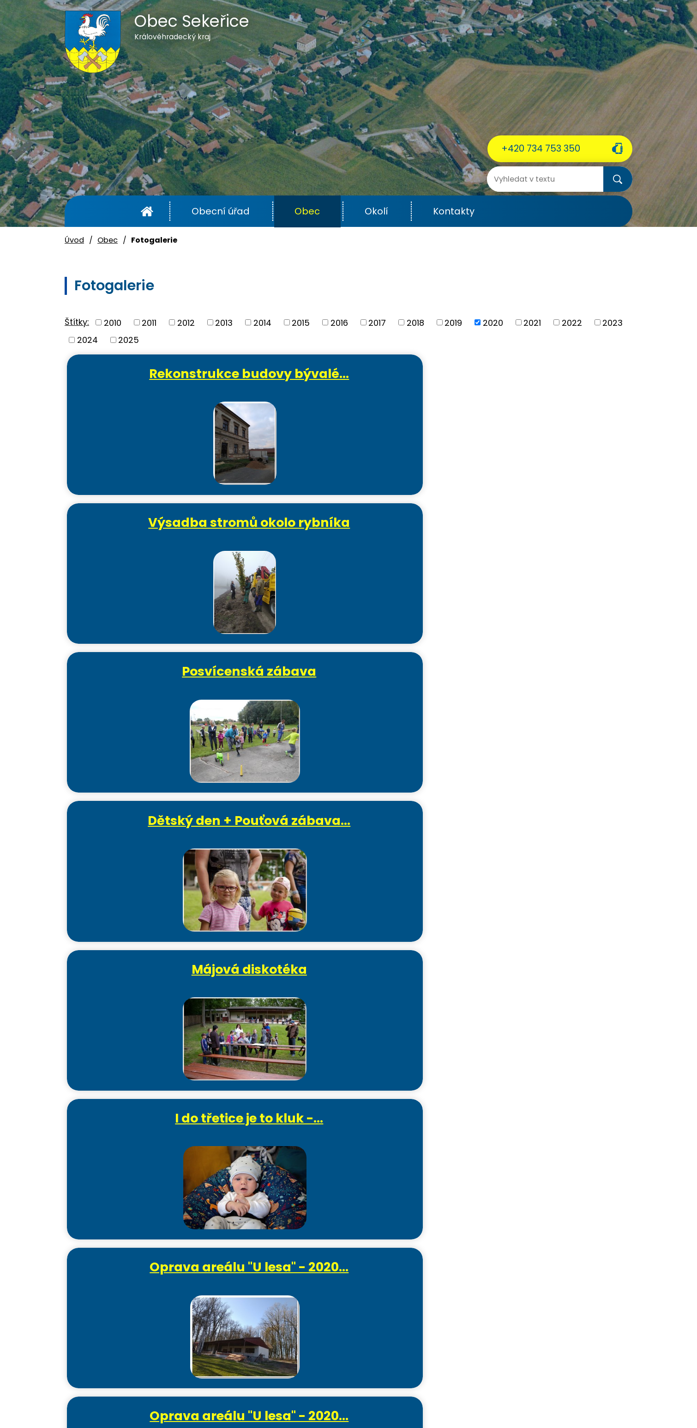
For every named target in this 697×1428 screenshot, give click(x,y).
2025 (128, 340)
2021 (532, 322)
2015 (301, 322)
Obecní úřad (221, 211)
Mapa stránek (551, 1399)
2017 (377, 322)
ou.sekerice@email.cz (108, 1355)
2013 (224, 322)
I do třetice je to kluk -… (542, 526)
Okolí (376, 211)
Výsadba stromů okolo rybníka (353, 381)
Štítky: (77, 322)
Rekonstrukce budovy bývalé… (163, 381)
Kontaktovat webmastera (253, 1399)
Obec (307, 211)
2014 (262, 322)
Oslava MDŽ (542, 679)
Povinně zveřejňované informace (365, 1399)
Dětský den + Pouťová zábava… (163, 534)
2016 (339, 322)
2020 (493, 322)
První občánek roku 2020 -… (352, 839)
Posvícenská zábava (542, 373)
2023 (612, 322)
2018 (415, 322)
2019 (453, 322)
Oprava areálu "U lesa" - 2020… (163, 687)
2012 (186, 322)
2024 (87, 340)
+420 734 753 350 (540, 148)
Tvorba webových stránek (332, 1410)
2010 (112, 322)
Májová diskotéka (352, 526)
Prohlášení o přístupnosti (475, 1399)
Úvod (147, 211)
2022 (572, 322)
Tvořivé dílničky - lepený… (542, 839)
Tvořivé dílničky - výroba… (167, 992)
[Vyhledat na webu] (524, 179)
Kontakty (454, 211)
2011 (149, 322)
